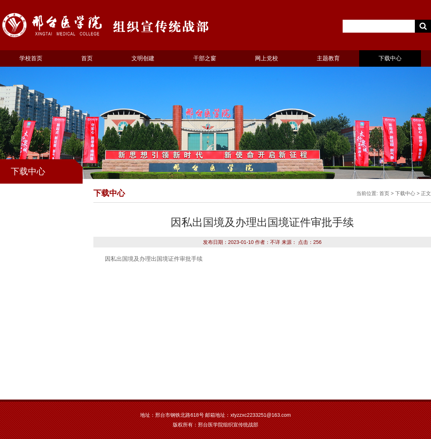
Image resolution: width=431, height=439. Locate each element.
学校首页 (30, 58)
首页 (87, 58)
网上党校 (266, 58)
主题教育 (328, 58)
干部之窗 (204, 58)
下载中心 (390, 58)
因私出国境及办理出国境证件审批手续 (154, 259)
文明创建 (142, 58)
